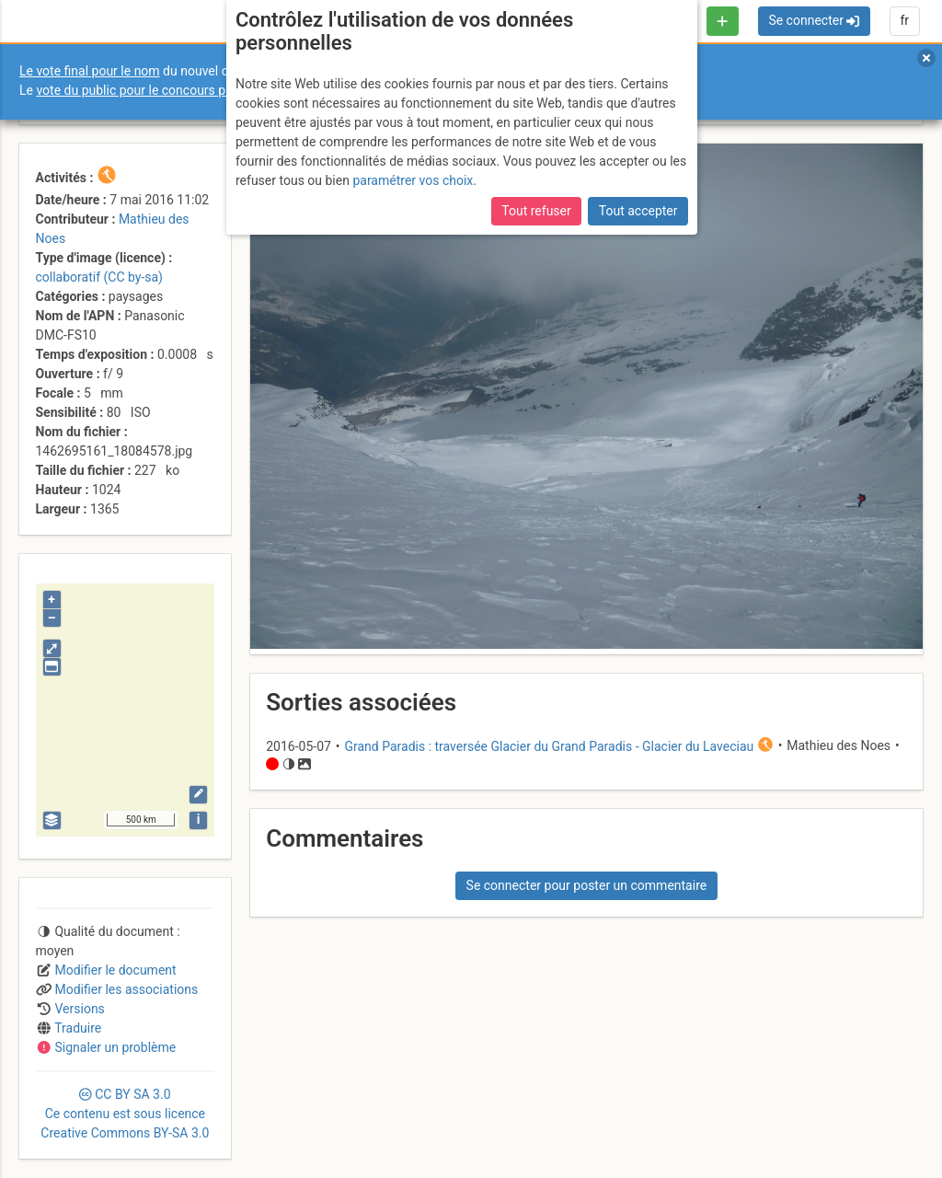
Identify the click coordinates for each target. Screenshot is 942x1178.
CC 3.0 (124, 1113)
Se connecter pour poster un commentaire (586, 885)
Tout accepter (638, 210)
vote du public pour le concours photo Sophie (164, 90)
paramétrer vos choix (412, 180)
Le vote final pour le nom (89, 71)
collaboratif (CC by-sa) (99, 277)
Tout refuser (535, 210)
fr (904, 20)
